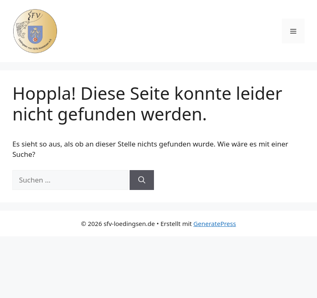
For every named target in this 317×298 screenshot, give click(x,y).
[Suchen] (142, 180)
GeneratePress (215, 223)
